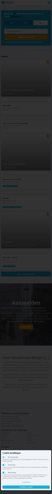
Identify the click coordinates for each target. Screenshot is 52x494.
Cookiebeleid (26, 482)
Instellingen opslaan (26, 487)
